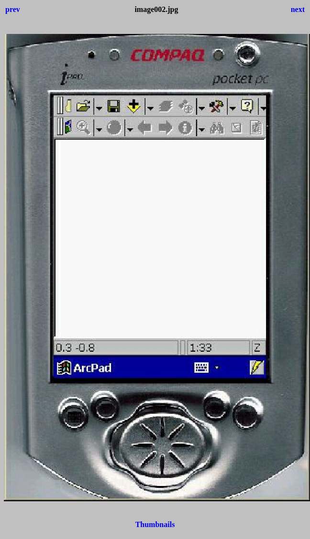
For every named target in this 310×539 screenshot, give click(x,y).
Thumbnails (155, 524)
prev (12, 9)
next (298, 9)
